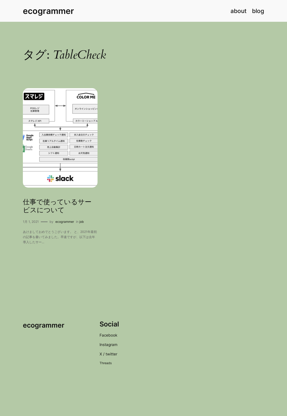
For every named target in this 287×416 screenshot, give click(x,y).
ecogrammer (48, 11)
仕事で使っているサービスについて (57, 206)
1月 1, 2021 (31, 221)
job (81, 221)
